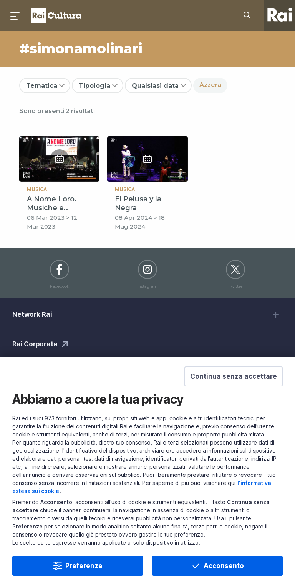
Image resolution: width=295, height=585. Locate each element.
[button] (233, 390)
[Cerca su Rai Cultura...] (249, 15)
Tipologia (94, 85)
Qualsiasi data (155, 85)
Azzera (210, 85)
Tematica (41, 85)
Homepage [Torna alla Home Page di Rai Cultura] (56, 15)
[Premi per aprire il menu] (15, 15)
